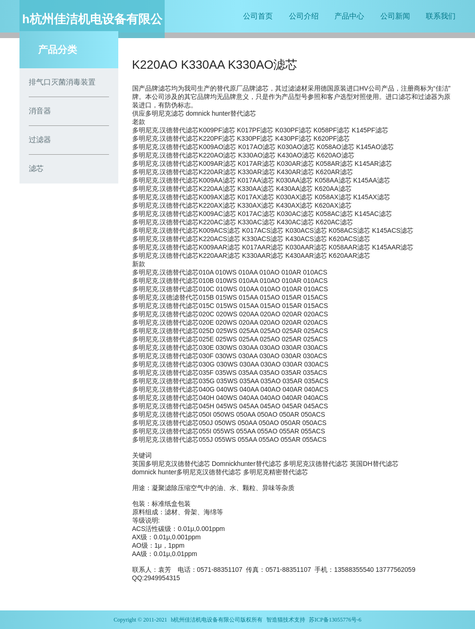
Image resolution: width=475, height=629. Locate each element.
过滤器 (40, 140)
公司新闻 (395, 16)
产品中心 (349, 16)
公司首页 (258, 16)
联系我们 (441, 16)
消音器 (40, 111)
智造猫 (274, 619)
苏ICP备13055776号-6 (335, 619)
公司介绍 (304, 16)
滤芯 (36, 168)
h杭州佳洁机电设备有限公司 (205, 619)
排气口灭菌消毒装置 (62, 82)
